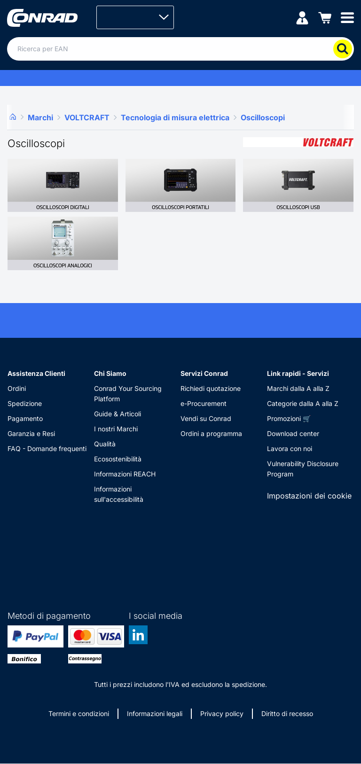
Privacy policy (221, 713)
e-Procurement (203, 403)
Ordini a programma (211, 433)
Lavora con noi (289, 448)
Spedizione (25, 403)
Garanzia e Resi (31, 433)
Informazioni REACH (125, 474)
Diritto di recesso (287, 713)
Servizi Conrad (204, 373)
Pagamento (25, 418)
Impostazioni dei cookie (309, 495)
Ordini (17, 388)
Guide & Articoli (117, 414)
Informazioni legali (154, 713)
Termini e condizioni (78, 713)
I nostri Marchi (116, 429)
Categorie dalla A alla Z (302, 403)
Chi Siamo (110, 373)
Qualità (105, 444)
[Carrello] (324, 17)
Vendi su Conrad (205, 418)
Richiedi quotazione (210, 388)
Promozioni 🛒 (289, 418)
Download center (293, 433)
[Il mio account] (302, 17)
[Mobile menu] (347, 17)
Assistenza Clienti (36, 373)
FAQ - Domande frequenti (47, 448)
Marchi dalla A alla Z (298, 388)
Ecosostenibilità (117, 459)
